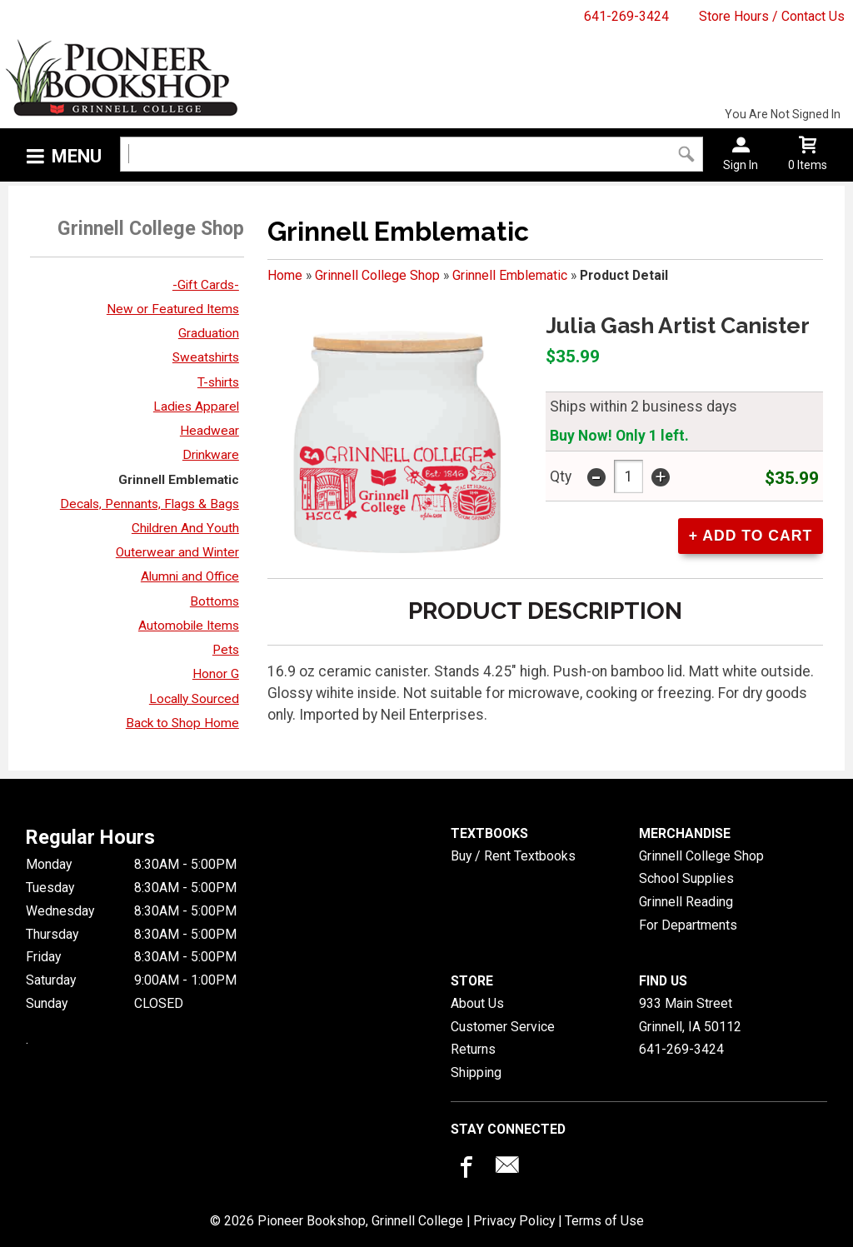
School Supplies (686, 878)
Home (284, 275)
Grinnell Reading (686, 902)
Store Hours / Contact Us (772, 16)
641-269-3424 (626, 16)
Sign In (740, 165)
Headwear (209, 430)
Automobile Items (188, 625)
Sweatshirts (205, 357)
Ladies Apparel (196, 406)
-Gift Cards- (205, 284)
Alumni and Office (190, 576)
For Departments (688, 925)
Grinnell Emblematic (178, 479)
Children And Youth (185, 528)
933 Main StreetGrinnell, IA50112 (690, 1015)
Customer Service (503, 1027)
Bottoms (214, 601)
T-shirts (218, 382)
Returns (473, 1049)
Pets (225, 649)
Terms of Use (604, 1221)
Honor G (215, 673)
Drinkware (210, 454)
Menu (77, 156)
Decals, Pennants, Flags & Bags (149, 503)
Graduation (208, 333)
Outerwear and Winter (177, 552)
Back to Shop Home (182, 723)
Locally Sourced (194, 698)
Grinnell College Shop (377, 275)
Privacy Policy (514, 1221)
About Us (477, 1003)
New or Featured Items (173, 309)
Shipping (476, 1072)
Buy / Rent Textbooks (513, 856)
